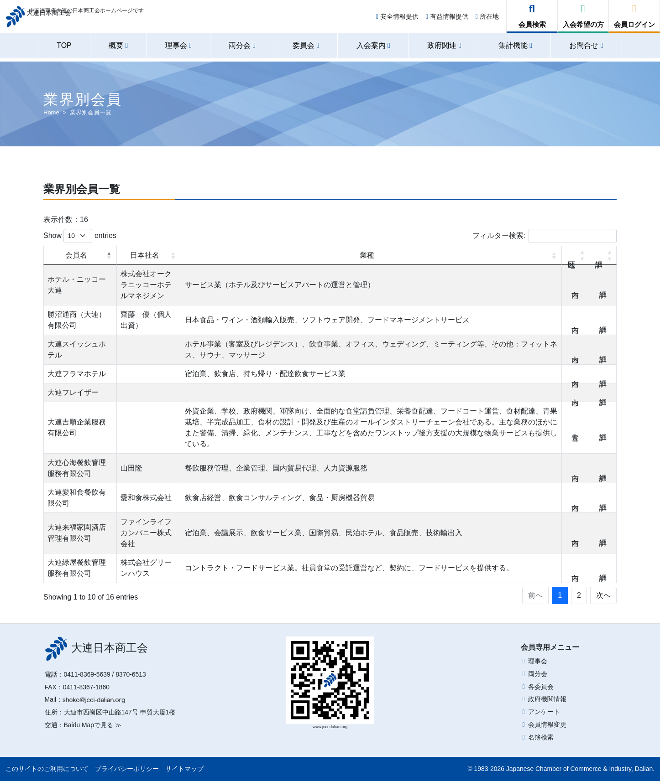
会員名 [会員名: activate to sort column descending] (76, 255)
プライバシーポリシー (127, 768)
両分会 (537, 674)
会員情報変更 (547, 724)
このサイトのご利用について (47, 768)
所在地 (487, 19)
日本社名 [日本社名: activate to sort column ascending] (144, 255)
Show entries (79, 236)
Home (51, 112)
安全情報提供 (397, 19)
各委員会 (541, 686)
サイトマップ (184, 768)
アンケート (544, 711)
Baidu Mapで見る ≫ (92, 725)
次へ (603, 595)
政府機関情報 (547, 699)
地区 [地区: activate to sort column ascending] (575, 255)
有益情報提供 (447, 19)
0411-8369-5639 (87, 674)
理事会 (537, 661)
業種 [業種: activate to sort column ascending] (367, 255)
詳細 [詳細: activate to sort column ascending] (603, 255)
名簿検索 (541, 737)
